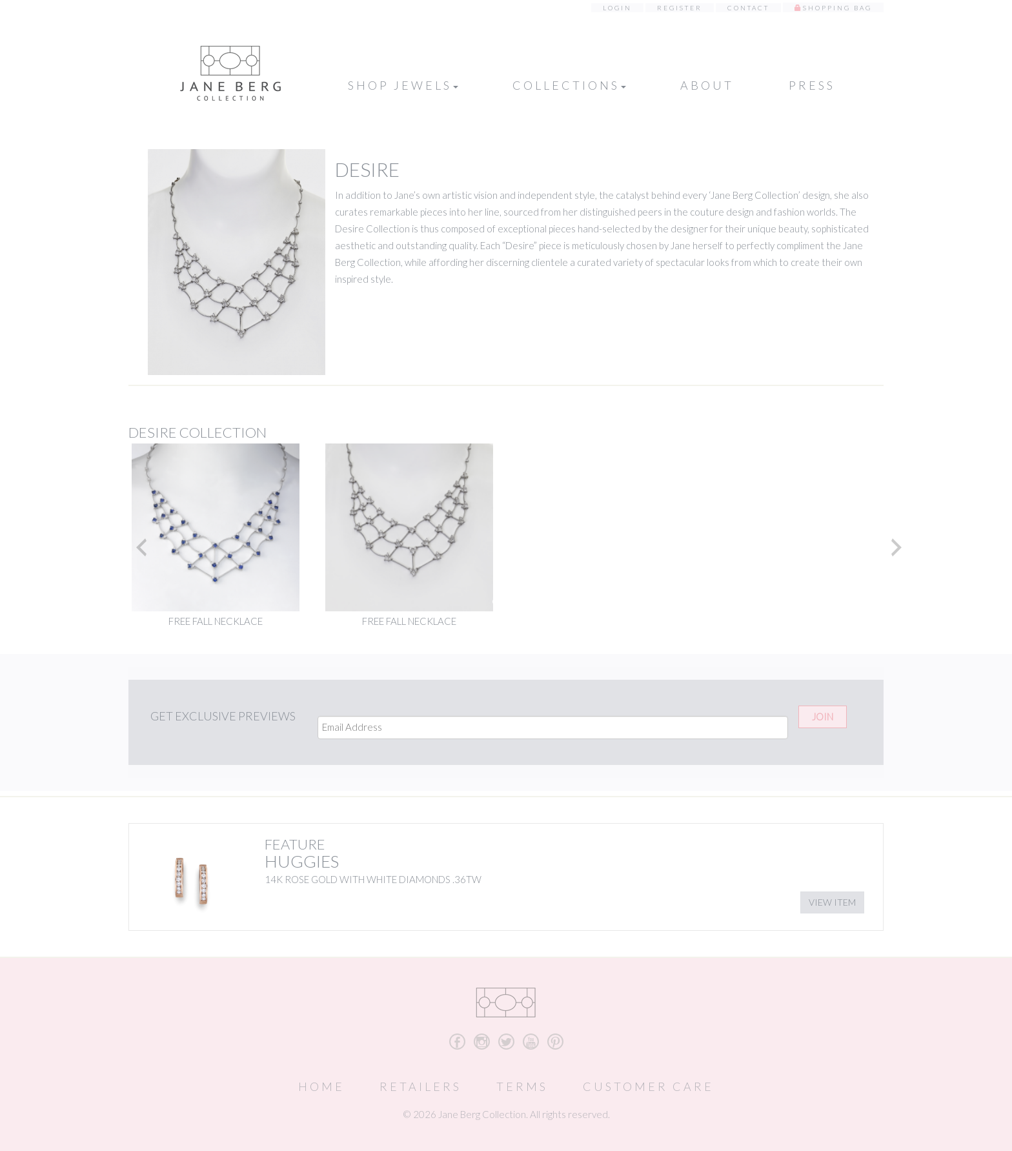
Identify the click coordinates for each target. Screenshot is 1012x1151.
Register (679, 8)
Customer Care (648, 1086)
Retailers (420, 1086)
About (707, 85)
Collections (569, 85)
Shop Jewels (403, 85)
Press (812, 85)
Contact (748, 8)
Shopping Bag (837, 8)
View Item (832, 902)
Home (321, 1086)
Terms (522, 1086)
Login (617, 8)
